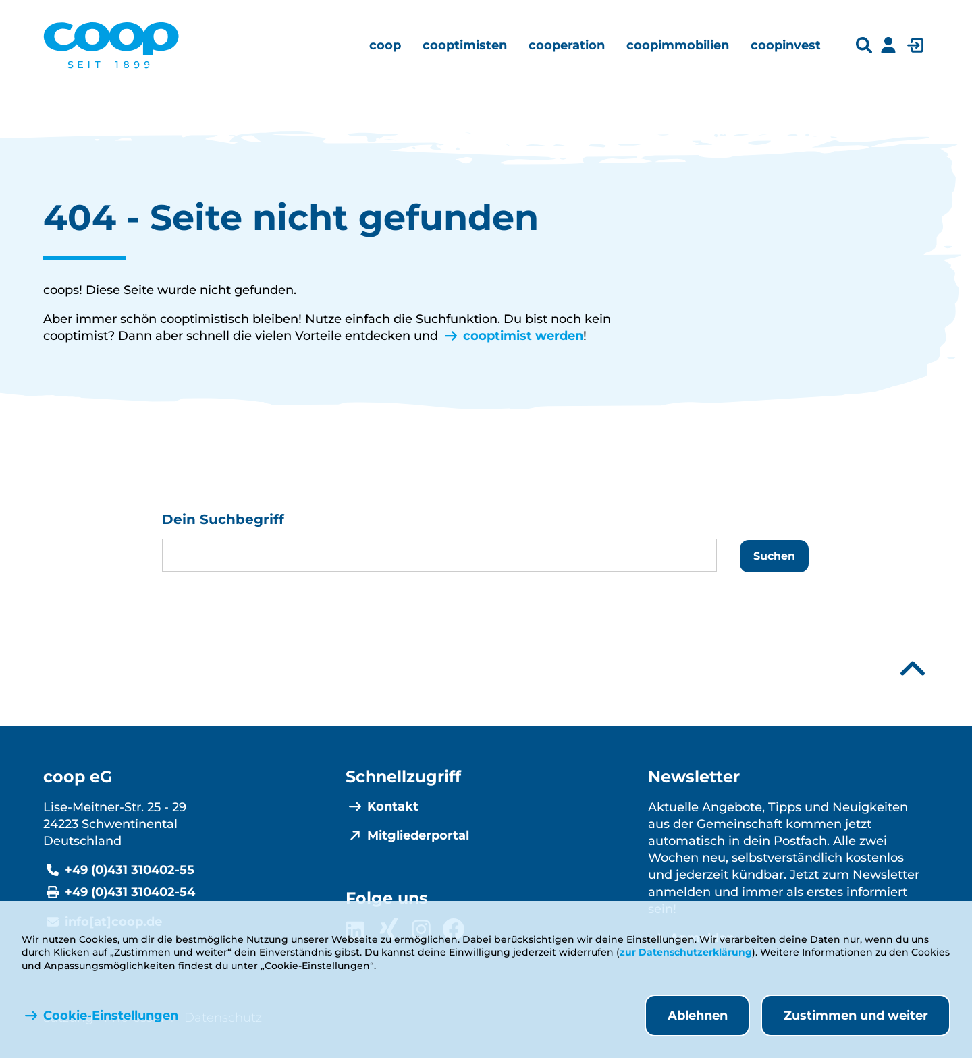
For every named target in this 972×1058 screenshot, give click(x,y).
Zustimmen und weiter (856, 1015)
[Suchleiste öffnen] (864, 45)
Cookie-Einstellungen (110, 1015)
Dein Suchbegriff (223, 519)
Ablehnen (698, 1015)
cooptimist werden (523, 335)
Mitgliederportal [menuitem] (418, 835)
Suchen (774, 556)
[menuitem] (385, 45)
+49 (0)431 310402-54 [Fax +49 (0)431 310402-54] (130, 892)
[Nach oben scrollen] (912, 668)
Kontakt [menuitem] (392, 806)
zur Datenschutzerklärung (686, 952)
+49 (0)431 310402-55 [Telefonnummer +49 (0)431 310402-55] (129, 869)
